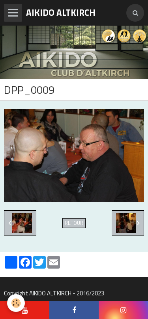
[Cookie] (16, 303)
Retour (74, 223)
